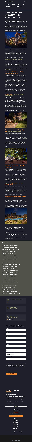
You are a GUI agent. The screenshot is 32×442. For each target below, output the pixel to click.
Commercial (16, 422)
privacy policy (17, 366)
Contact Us (16, 426)
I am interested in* (8, 348)
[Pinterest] (21, 432)
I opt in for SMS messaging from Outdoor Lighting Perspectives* (16, 369)
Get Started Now (11, 373)
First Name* (7, 328)
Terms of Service (23, 366)
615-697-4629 (9, 392)
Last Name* (7, 332)
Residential (16, 420)
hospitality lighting (12, 146)
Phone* (7, 340)
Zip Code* (7, 344)
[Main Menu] (26, 1)
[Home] (10, 1)
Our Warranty (16, 418)
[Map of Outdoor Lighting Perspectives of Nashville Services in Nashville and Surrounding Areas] (16, 383)
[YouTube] (12, 432)
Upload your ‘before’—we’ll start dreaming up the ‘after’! (13, 352)
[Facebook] (10, 432)
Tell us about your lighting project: (10, 356)
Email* (7, 336)
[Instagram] (14, 432)
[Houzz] (17, 432)
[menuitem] (15, 246)
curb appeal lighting (8, 69)
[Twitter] (19, 432)
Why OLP (16, 424)
